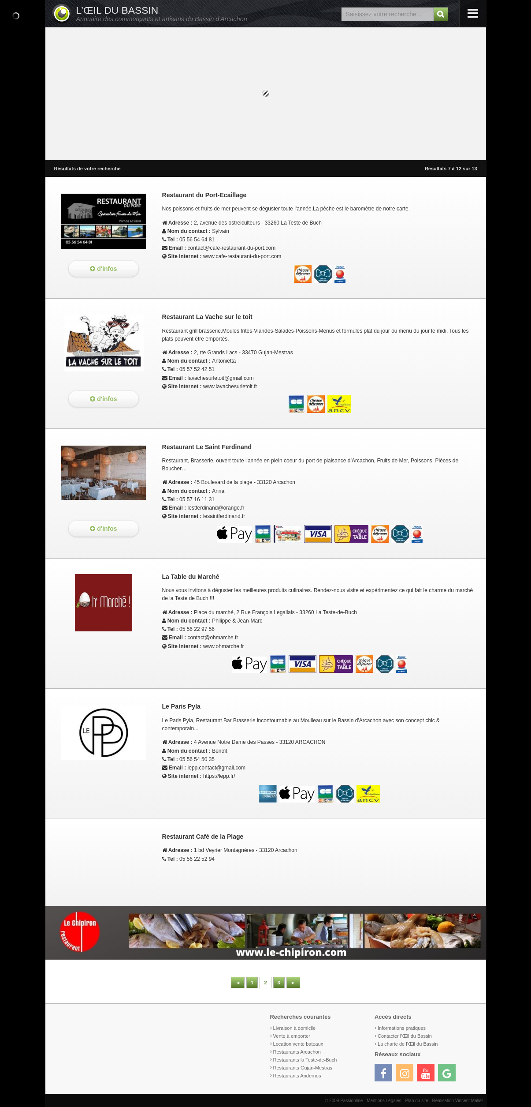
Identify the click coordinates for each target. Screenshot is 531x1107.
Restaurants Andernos (297, 1075)
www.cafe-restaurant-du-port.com (242, 256)
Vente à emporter (291, 1036)
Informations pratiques (402, 1028)
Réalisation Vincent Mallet (457, 1100)
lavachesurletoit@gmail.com (221, 378)
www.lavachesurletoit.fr (230, 386)
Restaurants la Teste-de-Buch (305, 1059)
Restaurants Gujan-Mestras (303, 1067)
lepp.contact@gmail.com (217, 768)
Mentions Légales (384, 1100)
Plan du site (416, 1100)
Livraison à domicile (294, 1028)
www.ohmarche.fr (223, 646)
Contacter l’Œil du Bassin (405, 1036)
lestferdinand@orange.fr (216, 508)
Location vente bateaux (298, 1044)
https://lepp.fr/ (219, 776)
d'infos (103, 268)
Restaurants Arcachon (297, 1051)
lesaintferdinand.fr (224, 516)
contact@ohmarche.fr (213, 637)
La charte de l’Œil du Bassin (408, 1044)
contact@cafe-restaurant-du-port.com (232, 248)
